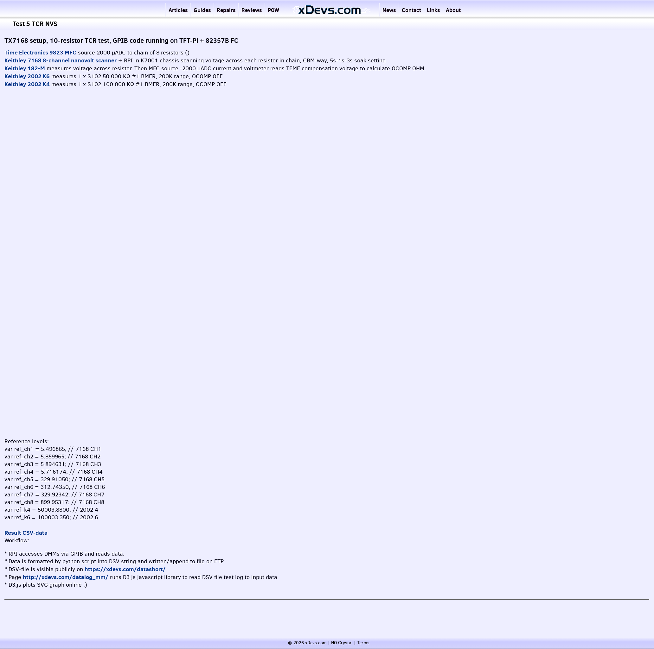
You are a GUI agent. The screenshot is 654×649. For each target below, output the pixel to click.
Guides (202, 10)
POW (273, 10)
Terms (363, 643)
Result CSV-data (26, 533)
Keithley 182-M (24, 68)
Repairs (226, 10)
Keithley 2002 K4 (27, 84)
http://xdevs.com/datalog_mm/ (65, 577)
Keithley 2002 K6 (27, 76)
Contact (411, 10)
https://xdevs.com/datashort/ (125, 569)
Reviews (251, 10)
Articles (178, 10)
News (389, 10)
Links (433, 10)
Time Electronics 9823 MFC (40, 52)
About (453, 10)
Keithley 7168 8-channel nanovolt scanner (60, 60)
